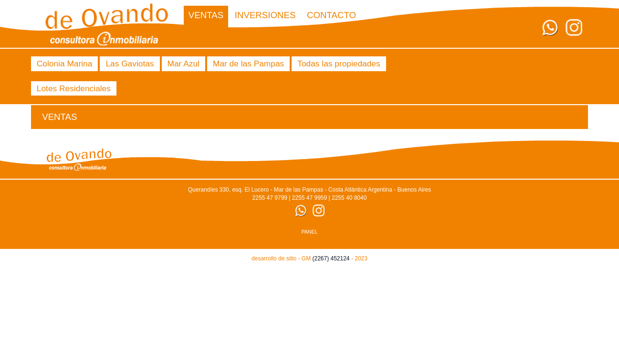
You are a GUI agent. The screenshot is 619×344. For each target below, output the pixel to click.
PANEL (309, 232)
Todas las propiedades (338, 63)
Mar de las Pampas (248, 63)
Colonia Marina (65, 63)
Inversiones (265, 15)
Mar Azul (183, 63)
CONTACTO (331, 15)
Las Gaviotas (129, 63)
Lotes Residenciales (74, 88)
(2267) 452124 (330, 258)
